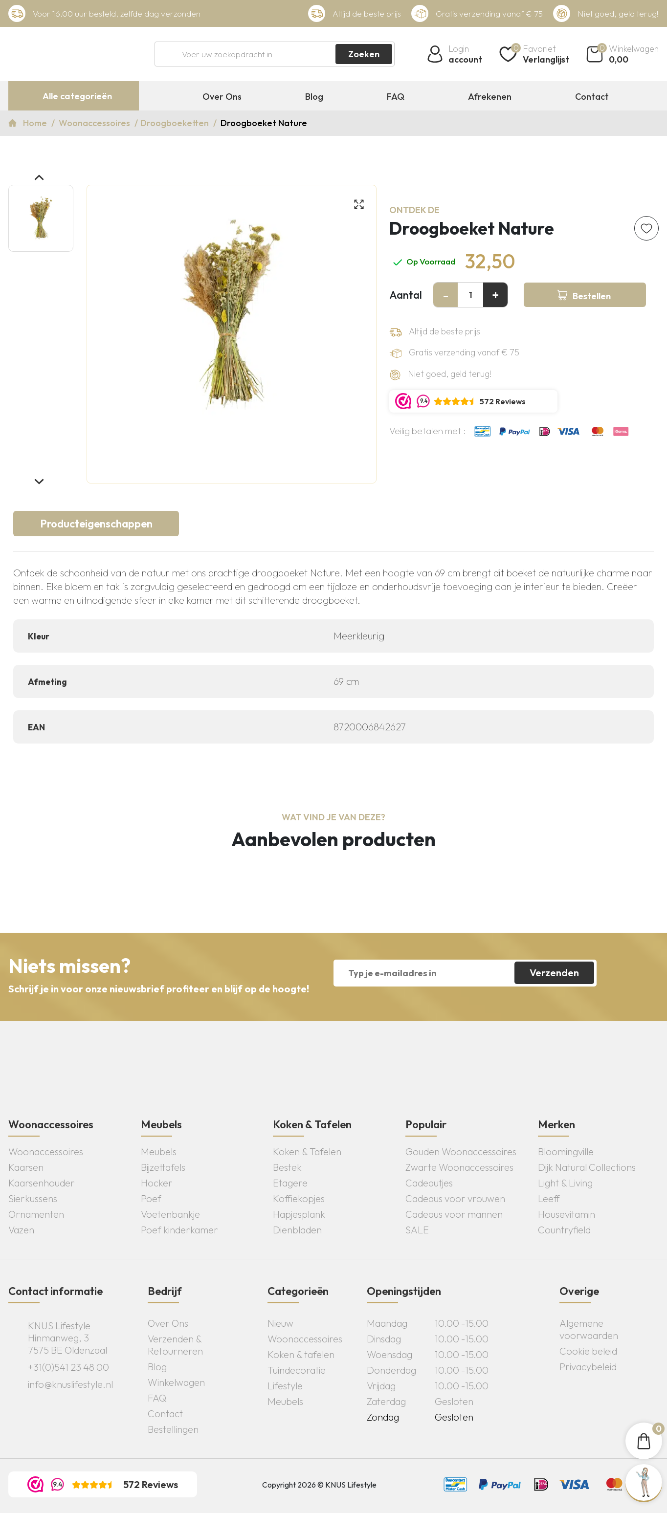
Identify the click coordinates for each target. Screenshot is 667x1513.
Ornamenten (36, 1214)
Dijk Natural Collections (587, 1167)
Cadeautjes (429, 1183)
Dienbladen (297, 1230)
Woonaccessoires (95, 123)
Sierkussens (32, 1198)
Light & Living (565, 1183)
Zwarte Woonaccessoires (459, 1167)
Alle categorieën (77, 96)
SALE (417, 1230)
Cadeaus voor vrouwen (455, 1198)
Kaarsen (26, 1167)
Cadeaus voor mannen (454, 1214)
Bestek (287, 1167)
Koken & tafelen (300, 1354)
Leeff (549, 1198)
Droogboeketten (175, 123)
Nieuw (280, 1323)
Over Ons (222, 96)
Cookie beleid (588, 1351)
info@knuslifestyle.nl (70, 1384)
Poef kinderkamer (179, 1230)
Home (36, 123)
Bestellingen (173, 1429)
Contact (592, 96)
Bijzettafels (163, 1167)
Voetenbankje (170, 1214)
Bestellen (592, 296)
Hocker (157, 1183)
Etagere (290, 1183)
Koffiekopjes (299, 1198)
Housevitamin (566, 1214)
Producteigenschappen (96, 523)
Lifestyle (285, 1386)
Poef (151, 1198)
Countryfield (564, 1230)
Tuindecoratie (296, 1370)
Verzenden (554, 972)
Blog (314, 96)
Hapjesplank (299, 1214)
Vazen (21, 1230)
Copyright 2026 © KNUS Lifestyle (319, 1485)
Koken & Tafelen (307, 1151)
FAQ (395, 96)
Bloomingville (566, 1151)
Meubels (159, 1151)
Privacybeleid (588, 1366)
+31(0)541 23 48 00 (68, 1367)
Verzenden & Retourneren (175, 1345)
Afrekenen (489, 96)
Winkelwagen (176, 1382)
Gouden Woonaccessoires (460, 1151)
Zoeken (363, 54)
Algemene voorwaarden (588, 1329)
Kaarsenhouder (41, 1183)
